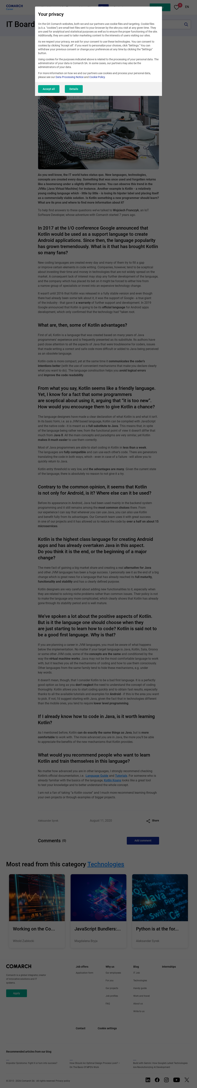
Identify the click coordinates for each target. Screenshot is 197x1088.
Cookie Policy (97, 77)
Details (73, 89)
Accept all (49, 89)
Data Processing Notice (69, 77)
